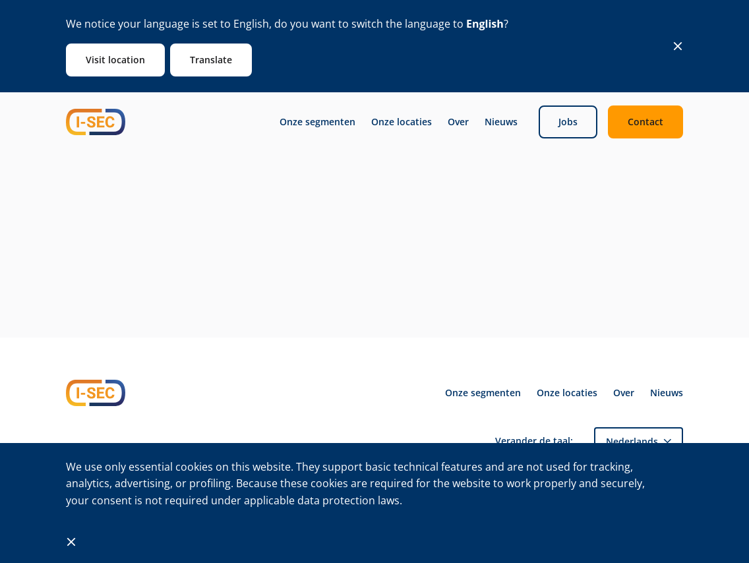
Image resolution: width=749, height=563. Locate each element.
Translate (211, 59)
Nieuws (501, 122)
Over (458, 122)
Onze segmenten (317, 122)
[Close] (678, 46)
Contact (645, 121)
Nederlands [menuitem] (632, 441)
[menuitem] (638, 441)
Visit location (115, 59)
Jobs (568, 121)
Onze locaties (401, 122)
